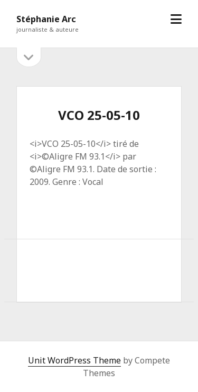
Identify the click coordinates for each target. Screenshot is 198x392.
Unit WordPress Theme (74, 360)
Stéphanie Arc (46, 19)
